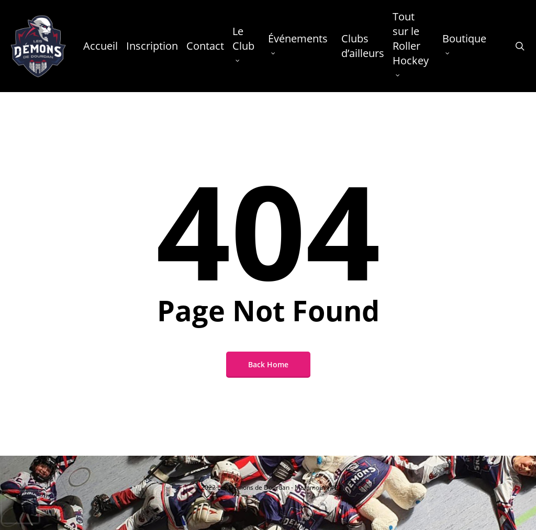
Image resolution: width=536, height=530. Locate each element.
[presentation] (20, 507)
